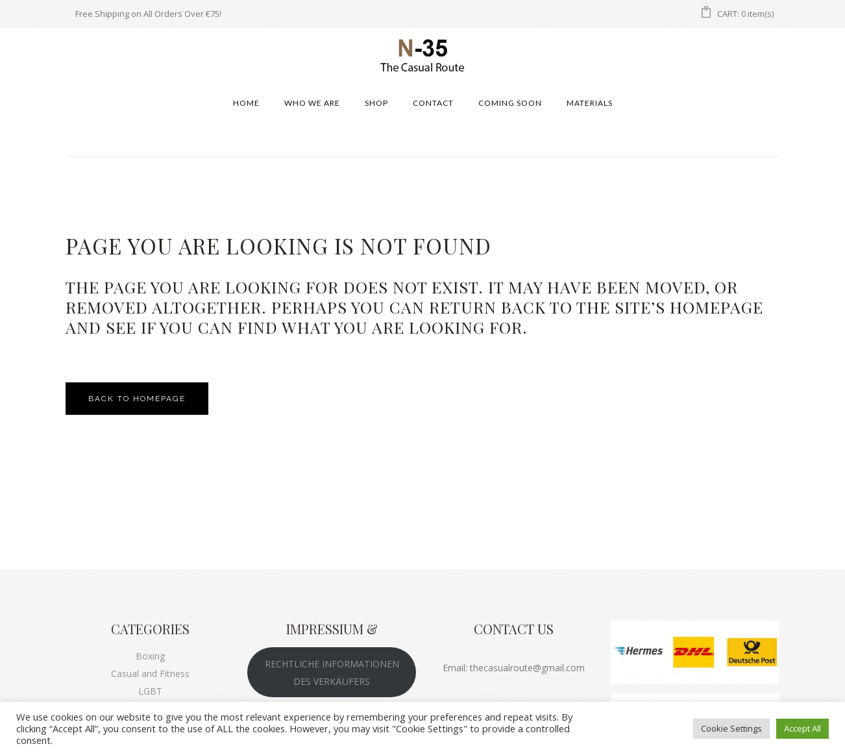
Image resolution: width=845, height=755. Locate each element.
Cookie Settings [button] (731, 728)
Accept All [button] (802, 728)
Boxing (150, 656)
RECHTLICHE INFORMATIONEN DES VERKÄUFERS (332, 672)
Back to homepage (137, 398)
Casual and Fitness (150, 673)
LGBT (150, 691)
